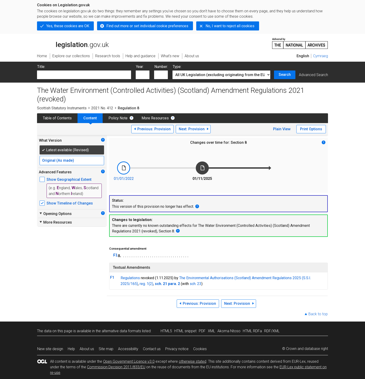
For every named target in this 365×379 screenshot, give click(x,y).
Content (90, 118)
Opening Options (55, 213)
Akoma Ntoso (228, 331)
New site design (50, 349)
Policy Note (118, 118)
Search (285, 74)
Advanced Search (313, 75)
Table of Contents (57, 118)
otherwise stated (192, 361)
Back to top (318, 314)
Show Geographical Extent (69, 179)
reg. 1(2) (146, 284)
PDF (202, 331)
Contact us (152, 349)
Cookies (200, 349)
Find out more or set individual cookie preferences (147, 26)
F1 (115, 255)
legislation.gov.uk (73, 43)
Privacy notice (177, 349)
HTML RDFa (252, 331)
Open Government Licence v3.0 (129, 361)
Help (71, 349)
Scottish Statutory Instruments (62, 108)
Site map (106, 349)
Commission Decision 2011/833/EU (116, 367)
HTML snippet (185, 331)
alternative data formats (121, 331)
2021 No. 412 (102, 108)
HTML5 (166, 331)
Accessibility (128, 349)
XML (211, 331)
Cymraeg (320, 56)
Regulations (130, 278)
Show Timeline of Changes (70, 203)
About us (87, 349)
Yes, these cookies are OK (67, 26)
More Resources (155, 118)
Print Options (311, 129)
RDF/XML (272, 331)
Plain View (282, 129)
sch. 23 (195, 284)
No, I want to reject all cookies (230, 26)
